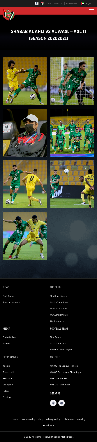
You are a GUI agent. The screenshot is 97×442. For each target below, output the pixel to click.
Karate (6, 365)
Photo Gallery (9, 337)
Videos (6, 343)
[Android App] (53, 403)
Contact (16, 419)
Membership (28, 419)
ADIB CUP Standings (60, 384)
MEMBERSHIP (71, 3)
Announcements (11, 302)
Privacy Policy (53, 419)
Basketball (8, 372)
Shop (40, 419)
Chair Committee (59, 302)
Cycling (7, 397)
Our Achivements (59, 314)
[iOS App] (61, 403)
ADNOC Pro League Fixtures (64, 365)
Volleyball (8, 384)
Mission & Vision (58, 308)
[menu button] (91, 11)
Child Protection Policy (74, 419)
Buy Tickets (48, 425)
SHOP (49, 3)
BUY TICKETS (59, 3)
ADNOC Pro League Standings (65, 372)
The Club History (58, 296)
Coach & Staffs (58, 343)
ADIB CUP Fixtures (59, 378)
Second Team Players (61, 349)
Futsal (6, 390)
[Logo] (10, 14)
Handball (7, 378)
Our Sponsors (57, 321)
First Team (8, 296)
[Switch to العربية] (86, 3)
